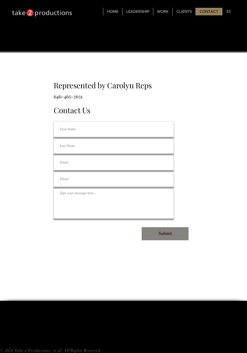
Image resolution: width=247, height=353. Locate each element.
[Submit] (165, 233)
